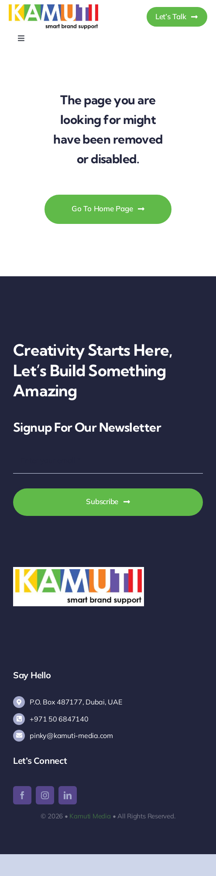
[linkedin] (67, 795)
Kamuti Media (89, 816)
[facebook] (22, 795)
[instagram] (45, 795)
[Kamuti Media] (53, 8)
